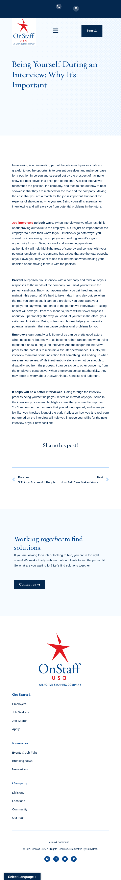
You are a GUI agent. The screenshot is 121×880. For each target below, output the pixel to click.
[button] (76, 9)
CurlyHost (91, 849)
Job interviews (22, 222)
